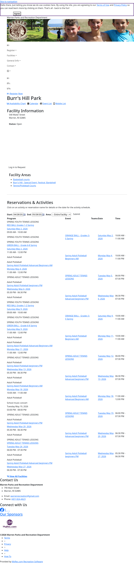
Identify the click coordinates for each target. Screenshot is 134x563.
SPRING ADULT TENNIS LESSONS (22, 443)
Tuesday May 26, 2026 (17, 446)
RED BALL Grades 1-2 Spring (20, 225)
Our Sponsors (11, 514)
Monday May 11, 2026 (17, 349)
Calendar (34, 103)
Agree (17, 13)
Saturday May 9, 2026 (17, 309)
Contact (10, 65)
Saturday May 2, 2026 (17, 228)
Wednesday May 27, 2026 (19, 466)
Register (11, 50)
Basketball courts (21, 179)
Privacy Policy (120, 5)
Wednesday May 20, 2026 (19, 426)
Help (6, 550)
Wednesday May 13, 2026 (19, 369)
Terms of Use (103, 5)
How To (7, 556)
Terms (7, 537)
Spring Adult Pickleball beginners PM (24, 285)
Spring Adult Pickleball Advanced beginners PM (29, 463)
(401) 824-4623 (18, 499)
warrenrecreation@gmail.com (25, 496)
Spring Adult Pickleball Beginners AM (24, 385)
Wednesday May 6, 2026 (18, 289)
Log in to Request (17, 167)
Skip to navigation (8, 1)
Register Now (16, 93)
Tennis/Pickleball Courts (24, 185)
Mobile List (60, 103)
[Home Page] (14, 45)
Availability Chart (16, 103)
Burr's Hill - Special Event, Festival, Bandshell (34, 182)
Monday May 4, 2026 (17, 269)
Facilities (11, 55)
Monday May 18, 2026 (17, 389)
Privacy (7, 544)
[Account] (14, 71)
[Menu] (9, 88)
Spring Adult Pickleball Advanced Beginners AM (29, 265)
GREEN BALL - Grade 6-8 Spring (22, 245)
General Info (13, 60)
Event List (47, 103)
